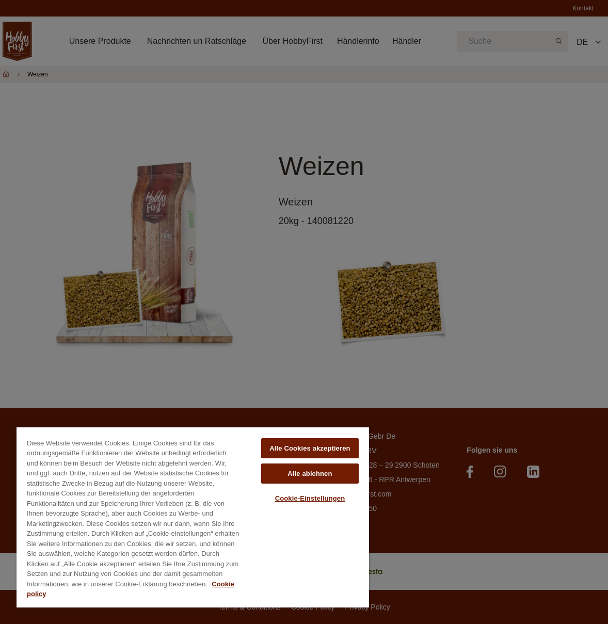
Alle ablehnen (309, 473)
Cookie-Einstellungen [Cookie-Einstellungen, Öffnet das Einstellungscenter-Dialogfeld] (310, 498)
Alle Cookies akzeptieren (309, 448)
